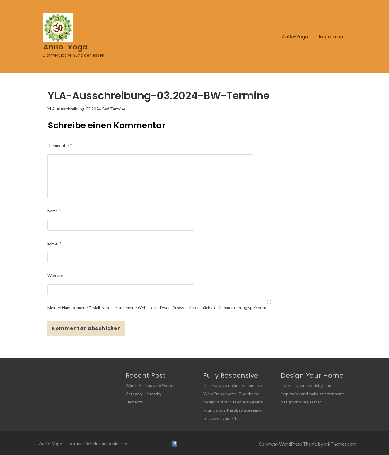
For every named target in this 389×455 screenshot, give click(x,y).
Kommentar (59, 145)
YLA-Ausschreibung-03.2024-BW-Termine (86, 108)
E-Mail (54, 243)
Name (54, 210)
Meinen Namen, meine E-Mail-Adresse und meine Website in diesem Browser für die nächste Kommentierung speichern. (157, 307)
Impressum (332, 36)
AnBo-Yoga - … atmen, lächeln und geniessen (83, 443)
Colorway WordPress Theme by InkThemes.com (307, 444)
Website (55, 275)
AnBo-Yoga (295, 36)
